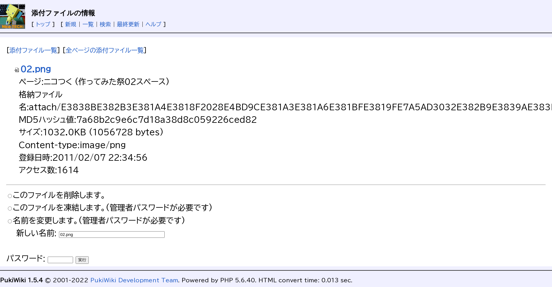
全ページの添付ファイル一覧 (105, 50)
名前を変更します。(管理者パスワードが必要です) (99, 220)
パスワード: (25, 258)
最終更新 (128, 24)
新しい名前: (36, 233)
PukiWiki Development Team (134, 280)
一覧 (88, 24)
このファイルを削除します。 (59, 195)
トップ (43, 24)
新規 (71, 24)
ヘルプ (153, 24)
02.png (32, 69)
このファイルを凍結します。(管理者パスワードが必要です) (113, 207)
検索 (105, 24)
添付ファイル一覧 (33, 50)
